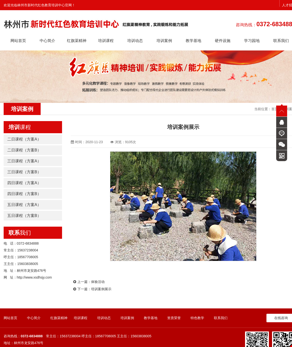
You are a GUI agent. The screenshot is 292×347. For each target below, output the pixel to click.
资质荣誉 (174, 318)
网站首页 (18, 41)
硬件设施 (222, 41)
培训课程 (106, 41)
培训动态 (135, 41)
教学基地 (193, 41)
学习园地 (252, 41)
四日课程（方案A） (24, 183)
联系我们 (221, 318)
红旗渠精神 (76, 41)
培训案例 (164, 41)
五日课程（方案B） (24, 216)
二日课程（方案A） (24, 139)
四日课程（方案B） (24, 194)
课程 (20, 127)
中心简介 (47, 41)
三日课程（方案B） (24, 172)
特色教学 (197, 318)
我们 (20, 233)
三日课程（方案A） (24, 161)
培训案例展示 (101, 289)
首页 (274, 109)
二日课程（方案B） (24, 150)
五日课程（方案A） (24, 205)
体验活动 (98, 282)
